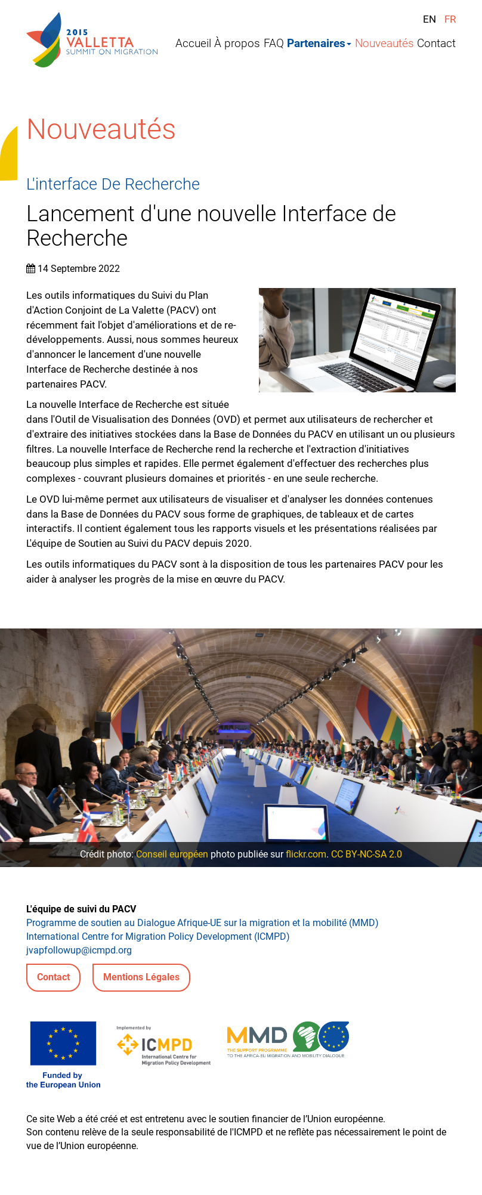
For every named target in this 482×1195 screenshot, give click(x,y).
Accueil (193, 44)
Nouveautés (384, 44)
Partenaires (319, 44)
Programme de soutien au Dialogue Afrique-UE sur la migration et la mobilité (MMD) (202, 922)
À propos (237, 44)
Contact (436, 44)
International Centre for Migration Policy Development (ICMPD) (158, 936)
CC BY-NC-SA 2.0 (366, 854)
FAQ (274, 44)
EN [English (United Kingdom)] (429, 19)
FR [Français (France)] (450, 19)
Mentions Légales (141, 977)
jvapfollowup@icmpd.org (79, 950)
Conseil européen (172, 854)
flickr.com (306, 854)
